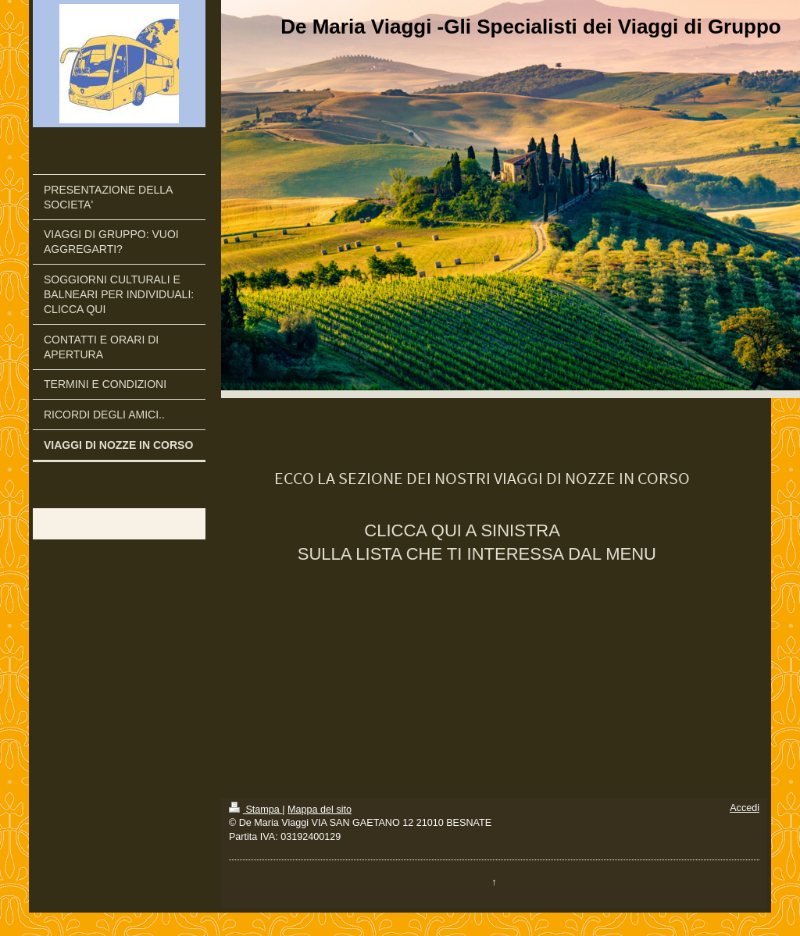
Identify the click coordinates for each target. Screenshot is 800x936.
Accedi (744, 808)
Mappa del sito (320, 809)
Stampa (255, 809)
